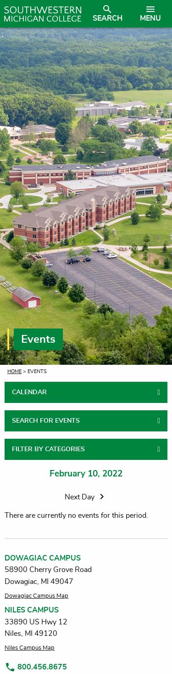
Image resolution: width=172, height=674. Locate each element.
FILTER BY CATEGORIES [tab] (48, 449)
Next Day (86, 497)
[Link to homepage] (43, 14)
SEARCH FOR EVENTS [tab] (46, 421)
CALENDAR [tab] (29, 392)
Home (14, 371)
